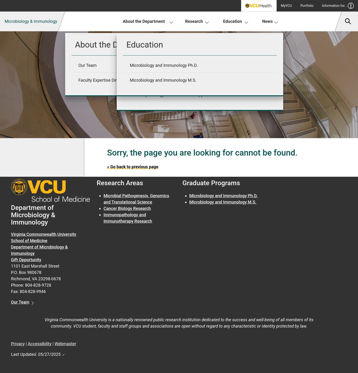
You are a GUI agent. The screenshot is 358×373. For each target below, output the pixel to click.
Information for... (338, 6)
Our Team (20, 302)
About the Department (148, 21)
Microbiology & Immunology (30, 21)
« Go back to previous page (132, 166)
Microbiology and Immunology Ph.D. (223, 195)
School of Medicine (29, 240)
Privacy (18, 343)
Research (197, 21)
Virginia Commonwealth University (43, 234)
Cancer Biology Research (127, 208)
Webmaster (65, 343)
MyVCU (286, 6)
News (270, 21)
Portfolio (307, 6)
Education (235, 21)
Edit (63, 353)
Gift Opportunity (26, 259)
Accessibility (40, 343)
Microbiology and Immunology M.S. (222, 202)
